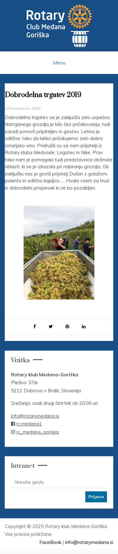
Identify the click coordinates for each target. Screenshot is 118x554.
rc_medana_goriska (37, 432)
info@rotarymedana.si (35, 416)
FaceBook (50, 542)
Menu (59, 63)
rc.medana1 (29, 424)
